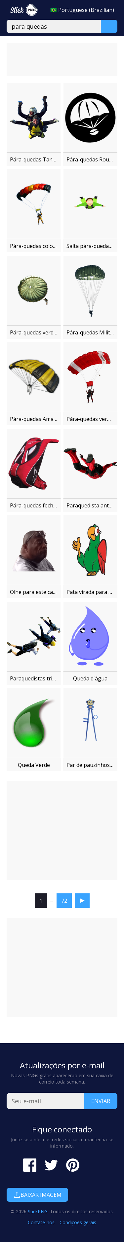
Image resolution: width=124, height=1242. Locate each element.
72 (64, 900)
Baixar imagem (37, 1194)
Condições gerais (78, 1222)
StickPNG (38, 1211)
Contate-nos (41, 1222)
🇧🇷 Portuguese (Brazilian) (82, 10)
